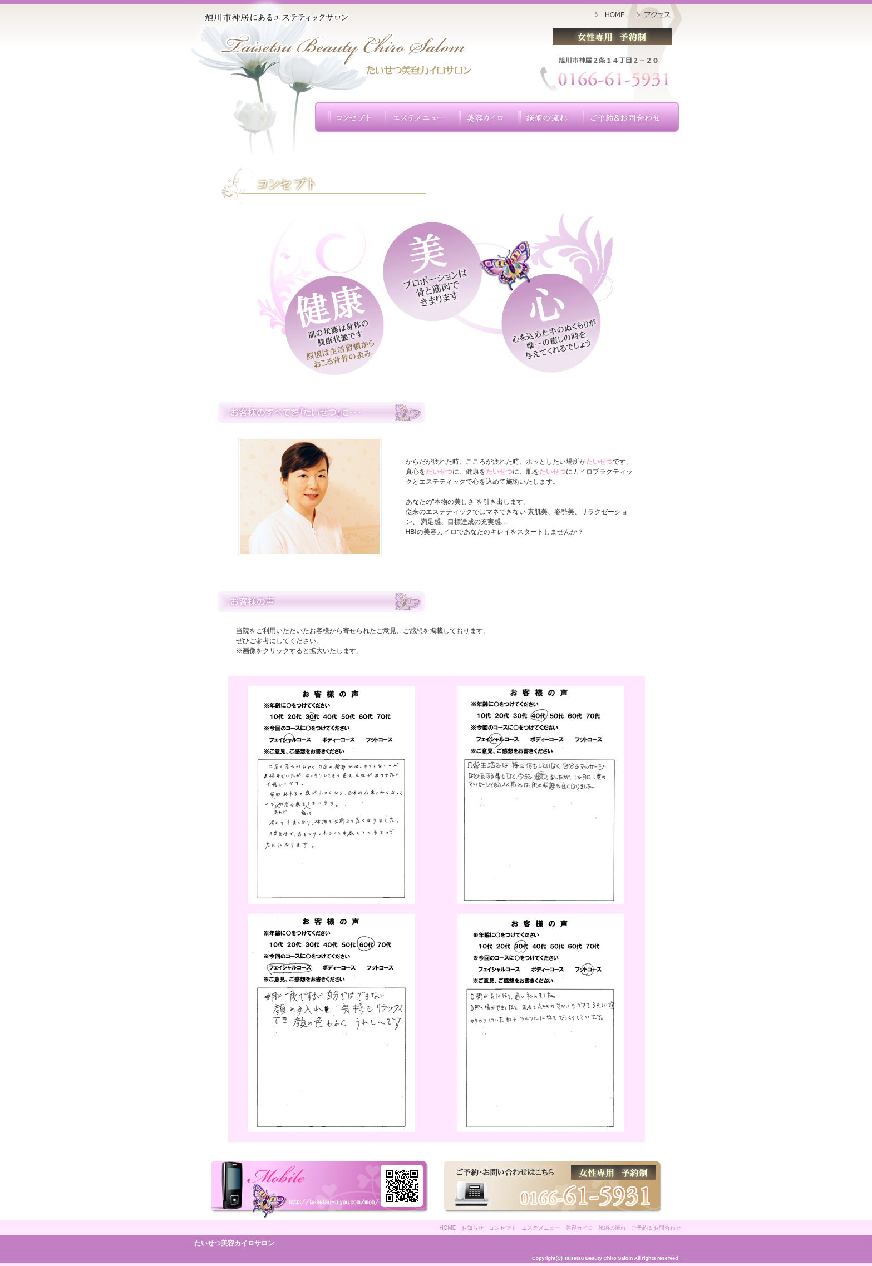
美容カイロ (579, 1228)
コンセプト (502, 1228)
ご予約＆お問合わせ (656, 1228)
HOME (448, 1228)
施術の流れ (612, 1228)
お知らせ (472, 1228)
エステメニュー (540, 1228)
